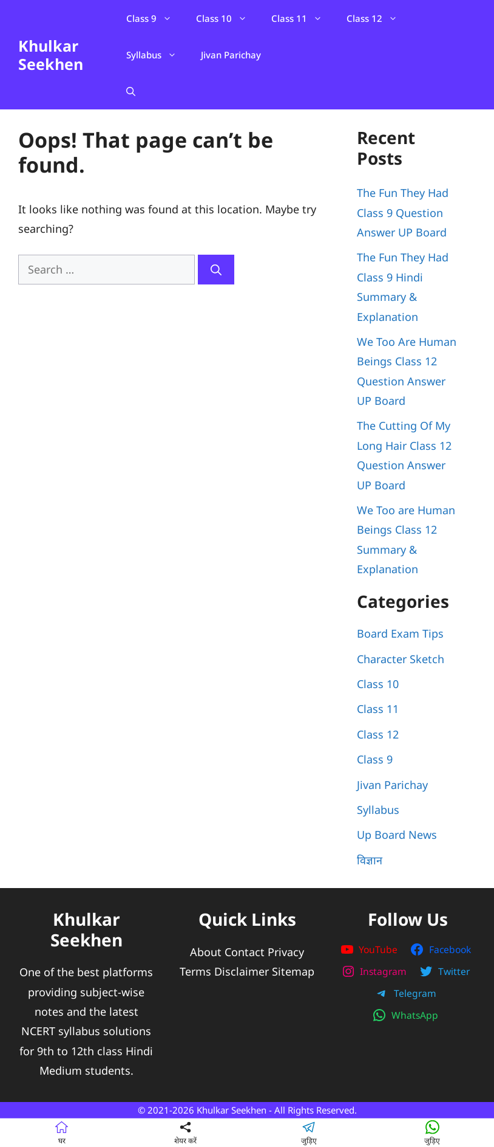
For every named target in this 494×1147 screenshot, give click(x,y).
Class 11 (302, 18)
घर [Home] (62, 1132)
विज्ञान (369, 860)
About (206, 952)
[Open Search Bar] (130, 91)
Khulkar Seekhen (50, 54)
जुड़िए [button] (309, 1132)
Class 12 (378, 18)
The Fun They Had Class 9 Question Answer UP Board (402, 212)
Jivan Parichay (231, 55)
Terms (195, 971)
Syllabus (157, 54)
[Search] (216, 269)
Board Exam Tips (400, 633)
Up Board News (397, 834)
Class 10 (227, 18)
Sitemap (293, 971)
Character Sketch (400, 659)
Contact (245, 952)
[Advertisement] (169, 376)
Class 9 (155, 18)
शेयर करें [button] (185, 1132)
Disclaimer (241, 971)
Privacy (286, 952)
